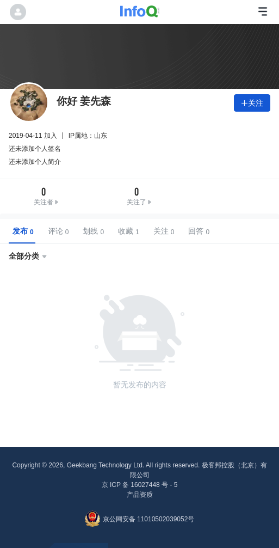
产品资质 (140, 494)
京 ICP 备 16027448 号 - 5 (140, 485)
